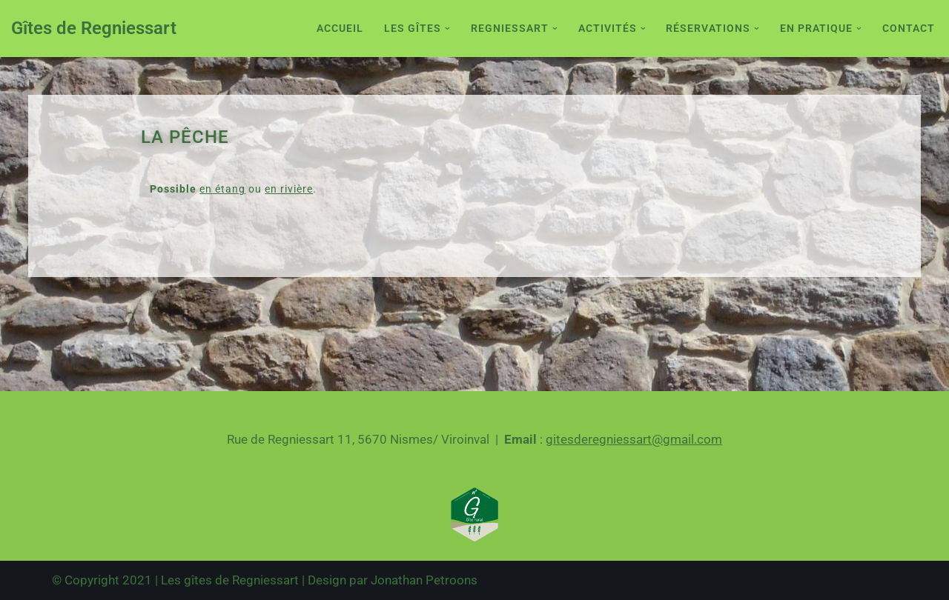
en (205, 189)
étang (228, 189)
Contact (908, 28)
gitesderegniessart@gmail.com (634, 439)
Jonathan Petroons (424, 580)
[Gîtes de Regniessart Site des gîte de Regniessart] (93, 28)
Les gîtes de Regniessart (230, 580)
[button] (447, 28)
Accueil (340, 28)
